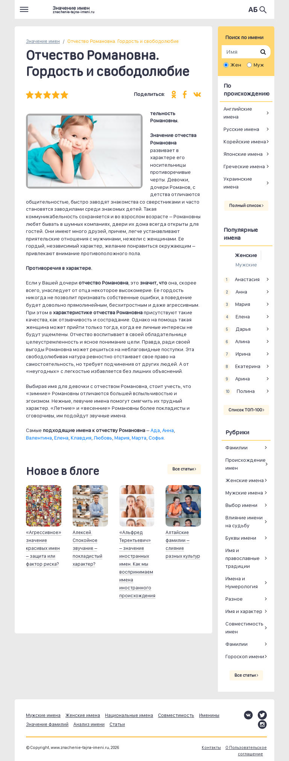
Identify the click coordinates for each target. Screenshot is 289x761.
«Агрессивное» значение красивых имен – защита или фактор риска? (43, 548)
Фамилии (236, 447)
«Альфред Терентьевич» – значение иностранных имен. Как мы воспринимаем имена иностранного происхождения (137, 564)
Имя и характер (243, 611)
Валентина (39, 438)
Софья (156, 438)
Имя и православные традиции (242, 558)
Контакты (211, 747)
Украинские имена (238, 183)
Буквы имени (240, 538)
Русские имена (241, 129)
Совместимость (176, 715)
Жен (235, 65)
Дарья (237, 329)
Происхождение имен (245, 464)
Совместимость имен (244, 628)
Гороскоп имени (244, 656)
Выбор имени (241, 505)
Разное (234, 599)
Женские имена (244, 480)
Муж (259, 65)
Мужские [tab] (246, 265)
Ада (155, 430)
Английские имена (238, 113)
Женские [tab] (246, 255)
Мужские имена (244, 493)
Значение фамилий (47, 724)
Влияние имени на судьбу (244, 521)
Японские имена (243, 154)
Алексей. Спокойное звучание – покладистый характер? (87, 548)
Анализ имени (89, 724)
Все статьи (184, 469)
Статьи (117, 724)
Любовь (103, 438)
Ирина (237, 354)
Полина (239, 391)
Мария (121, 438)
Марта (139, 438)
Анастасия (242, 279)
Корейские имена (245, 142)
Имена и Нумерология (241, 582)
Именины (209, 715)
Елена (61, 438)
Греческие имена (244, 166)
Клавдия (81, 438)
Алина (237, 341)
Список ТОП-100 (246, 409)
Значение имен (43, 41)
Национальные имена (129, 715)
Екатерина (242, 366)
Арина (237, 379)
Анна (168, 430)
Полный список (246, 205)
